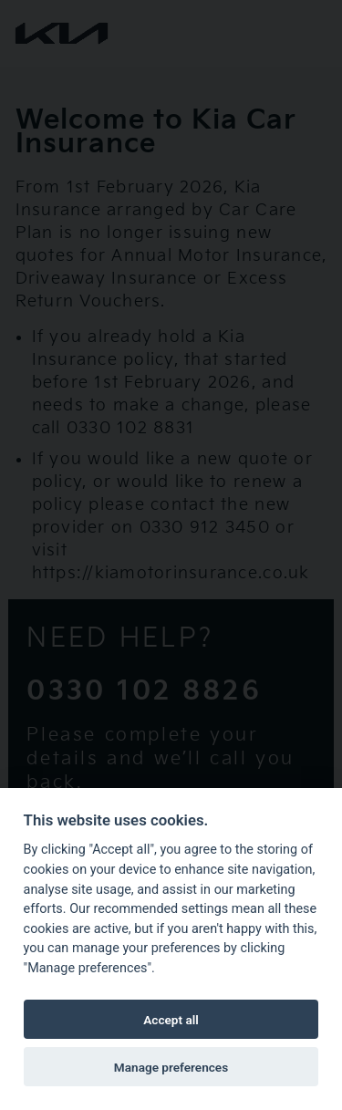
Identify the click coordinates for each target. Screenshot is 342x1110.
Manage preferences (171, 1067)
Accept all (171, 1019)
